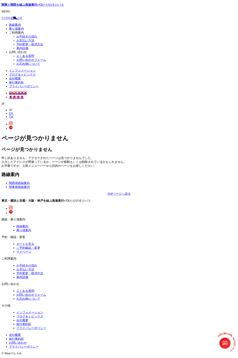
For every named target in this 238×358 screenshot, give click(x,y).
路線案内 (15, 24)
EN (11, 113)
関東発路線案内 (19, 186)
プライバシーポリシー (24, 86)
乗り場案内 (16, 28)
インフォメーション (22, 70)
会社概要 (15, 78)
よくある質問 (25, 56)
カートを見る (18, 93)
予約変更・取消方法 (29, 44)
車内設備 (22, 48)
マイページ (16, 97)
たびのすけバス (32, 4)
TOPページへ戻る (119, 193)
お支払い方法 (25, 40)
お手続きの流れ (26, 36)
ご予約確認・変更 (28, 247)
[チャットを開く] (225, 343)
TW (11, 116)
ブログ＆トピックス (22, 74)
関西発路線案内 (19, 183)
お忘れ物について (28, 63)
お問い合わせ (18, 342)
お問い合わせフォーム (31, 59)
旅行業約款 (16, 82)
